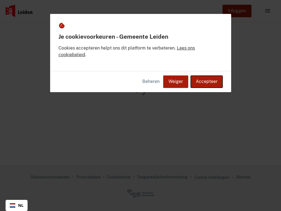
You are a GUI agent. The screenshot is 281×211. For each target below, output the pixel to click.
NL (16, 205)
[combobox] (17, 205)
